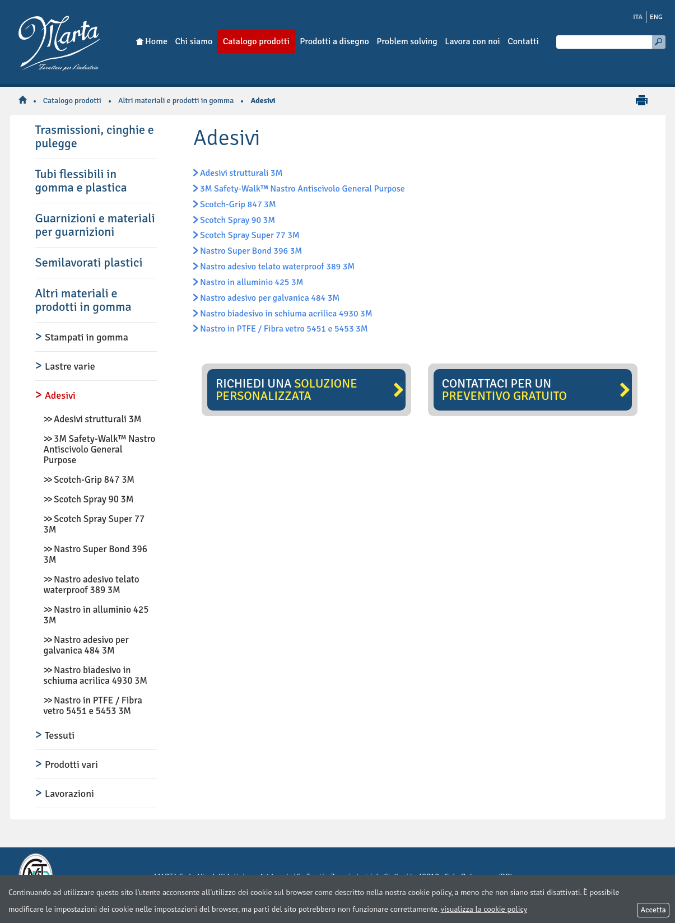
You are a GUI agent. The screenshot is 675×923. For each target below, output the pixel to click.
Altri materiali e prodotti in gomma (176, 100)
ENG (656, 17)
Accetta (653, 910)
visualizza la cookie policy (483, 909)
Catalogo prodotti (72, 100)
